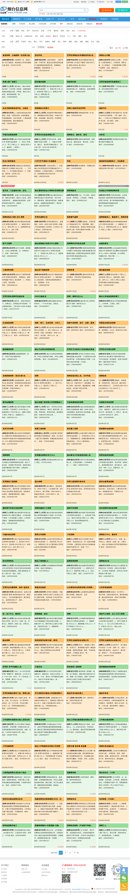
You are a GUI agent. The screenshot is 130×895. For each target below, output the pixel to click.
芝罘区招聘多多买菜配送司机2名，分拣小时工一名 (87, 55)
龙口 (59, 41)
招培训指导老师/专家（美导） (47, 640)
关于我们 (4, 869)
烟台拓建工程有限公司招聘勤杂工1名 (50, 402)
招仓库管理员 (8, 561)
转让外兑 (61, 19)
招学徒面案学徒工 (10, 825)
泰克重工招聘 (72, 429)
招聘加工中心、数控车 (108, 534)
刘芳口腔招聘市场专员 (76, 481)
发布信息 (108, 10)
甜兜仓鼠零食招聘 (106, 481)
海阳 (81, 41)
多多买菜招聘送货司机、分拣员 (15, 108)
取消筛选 (50, 47)
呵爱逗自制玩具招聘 (107, 323)
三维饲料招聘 (8, 270)
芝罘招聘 (22, 24)
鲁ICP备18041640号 (56, 889)
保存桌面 (76, 2)
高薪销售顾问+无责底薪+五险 (47, 825)
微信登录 (124, 1)
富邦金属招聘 (8, 402)
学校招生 (104, 19)
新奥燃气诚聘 (72, 217)
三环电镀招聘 (8, 746)
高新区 (47, 41)
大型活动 (38, 667)
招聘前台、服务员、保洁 (77, 135)
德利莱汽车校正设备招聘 (13, 508)
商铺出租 (89, 24)
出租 (48, 14)
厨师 (41, 36)
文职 (36, 36)
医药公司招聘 (40, 534)
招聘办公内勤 (104, 55)
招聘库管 (70, 270)
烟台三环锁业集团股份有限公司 (79, 720)
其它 (73, 31)
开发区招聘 (42, 24)
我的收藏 (83, 2)
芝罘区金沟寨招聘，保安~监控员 (16, 587)
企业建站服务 (25, 872)
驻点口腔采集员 (9, 161)
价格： (4, 47)
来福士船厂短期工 (10, 82)
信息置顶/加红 (46, 872)
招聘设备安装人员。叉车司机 (79, 376)
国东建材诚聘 (40, 82)
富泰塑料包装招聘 (106, 429)
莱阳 (70, 41)
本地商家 (115, 19)
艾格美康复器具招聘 (75, 402)
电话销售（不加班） (107, 799)
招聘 (13, 24)
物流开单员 (103, 693)
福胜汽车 (102, 108)
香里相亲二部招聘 (74, 667)
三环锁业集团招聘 (106, 720)
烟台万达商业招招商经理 (45, 349)
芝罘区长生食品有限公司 (45, 135)
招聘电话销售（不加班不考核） (79, 825)
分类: (3, 31)
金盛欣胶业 (103, 243)
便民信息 (81, 19)
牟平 (41, 41)
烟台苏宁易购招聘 (42, 270)
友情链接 (4, 878)
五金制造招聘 (8, 323)
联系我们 (4, 872)
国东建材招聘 (104, 270)
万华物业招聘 (40, 720)
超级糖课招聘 (8, 349)
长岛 (92, 41)
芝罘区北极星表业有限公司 (78, 640)
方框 (119, 48)
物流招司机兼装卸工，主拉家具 (112, 161)
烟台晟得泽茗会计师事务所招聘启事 (49, 190)
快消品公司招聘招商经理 (109, 190)
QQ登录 (118, 1)
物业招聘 (6, 640)
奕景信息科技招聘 (106, 455)
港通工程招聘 (40, 429)
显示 (111, 48)
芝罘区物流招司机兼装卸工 (110, 82)
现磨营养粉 (71, 772)
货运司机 (38, 55)
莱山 (35, 41)
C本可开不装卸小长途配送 (45, 161)
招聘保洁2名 (104, 561)
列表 (126, 48)
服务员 (55, 36)
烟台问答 (99, 24)
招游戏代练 (71, 82)
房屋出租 (70, 24)
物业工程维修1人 (42, 561)
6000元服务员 (40, 296)
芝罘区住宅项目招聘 (107, 349)
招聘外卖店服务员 (106, 746)
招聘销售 (6, 455)
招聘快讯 (16, 19)
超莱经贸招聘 (72, 561)
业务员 (48, 36)
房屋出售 (79, 24)
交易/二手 (50, 19)
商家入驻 (124, 10)
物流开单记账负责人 (75, 693)
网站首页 (5, 19)
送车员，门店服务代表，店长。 (15, 190)
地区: (3, 41)
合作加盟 (4, 882)
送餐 (58, 14)
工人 (68, 36)
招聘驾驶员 (71, 190)
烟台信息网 (80, 889)
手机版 (91, 2)
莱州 (64, 41)
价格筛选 (41, 47)
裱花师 (37, 772)
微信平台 (101, 2)
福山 (30, 41)
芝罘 (17, 41)
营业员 (62, 36)
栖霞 (87, 41)
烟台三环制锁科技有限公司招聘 (47, 746)
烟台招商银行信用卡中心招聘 (46, 243)
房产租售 (38, 19)
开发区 (23, 41)
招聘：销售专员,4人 (75, 296)
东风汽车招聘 (8, 429)
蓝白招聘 (38, 481)
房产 (61, 24)
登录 (111, 2)
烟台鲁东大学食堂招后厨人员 (79, 455)
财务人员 (19, 36)
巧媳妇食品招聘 (9, 534)
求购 (61, 14)
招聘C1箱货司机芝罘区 (76, 108)
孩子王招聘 (7, 243)
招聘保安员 (71, 799)
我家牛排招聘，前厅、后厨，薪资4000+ (83, 323)
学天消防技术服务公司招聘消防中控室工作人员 (54, 693)
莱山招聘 (32, 24)
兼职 (80, 36)
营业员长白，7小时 (107, 772)
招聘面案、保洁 (41, 614)
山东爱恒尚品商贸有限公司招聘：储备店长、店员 (87, 587)
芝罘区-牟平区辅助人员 (12, 667)
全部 (11, 31)
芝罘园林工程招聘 (10, 481)
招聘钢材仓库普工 (42, 108)
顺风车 (56, 31)
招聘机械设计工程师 (43, 508)
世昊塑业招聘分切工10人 (45, 455)
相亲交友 (93, 19)
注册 (108, 2)
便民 (62, 31)
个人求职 (27, 19)
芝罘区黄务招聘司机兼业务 (13, 296)
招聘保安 (102, 376)
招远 (75, 41)
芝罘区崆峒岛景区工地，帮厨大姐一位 (18, 693)
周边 (98, 41)
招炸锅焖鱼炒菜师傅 (107, 667)
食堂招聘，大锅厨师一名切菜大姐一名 (18, 55)
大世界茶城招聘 (105, 587)
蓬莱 (53, 41)
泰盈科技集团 (40, 587)
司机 (51, 14)
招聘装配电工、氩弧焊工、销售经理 (113, 217)
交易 (42, 31)
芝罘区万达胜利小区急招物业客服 (80, 349)
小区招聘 (70, 534)
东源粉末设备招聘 (106, 402)
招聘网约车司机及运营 (76, 243)
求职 (54, 14)
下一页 (76, 853)
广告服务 (4, 875)
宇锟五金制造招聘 (10, 135)
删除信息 (45, 875)
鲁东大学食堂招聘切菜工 (109, 296)
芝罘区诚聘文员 (41, 217)
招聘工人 (102, 825)
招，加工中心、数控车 (12, 614)
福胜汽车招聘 (72, 508)
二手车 (71, 19)
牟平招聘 (53, 24)
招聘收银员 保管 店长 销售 (13, 217)
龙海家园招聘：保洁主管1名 (14, 376)
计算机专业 (28, 36)
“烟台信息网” (31, 889)
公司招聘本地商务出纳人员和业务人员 (18, 720)
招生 (68, 31)
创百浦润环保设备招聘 (108, 508)
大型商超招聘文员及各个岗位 (14, 772)
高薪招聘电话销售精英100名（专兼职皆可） (53, 799)
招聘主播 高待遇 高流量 (76, 746)
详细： (4, 36)
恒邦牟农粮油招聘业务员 (13, 799)
